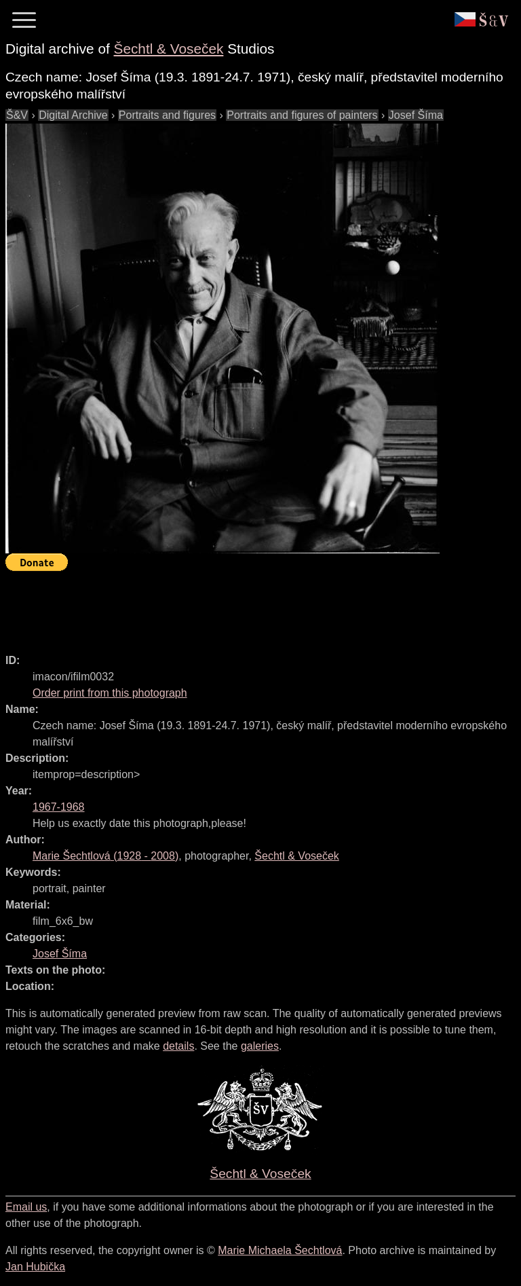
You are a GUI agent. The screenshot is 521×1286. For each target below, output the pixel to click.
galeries (260, 1046)
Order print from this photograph (110, 693)
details (178, 1046)
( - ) (105, 856)
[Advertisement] (252, 606)
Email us (26, 1207)
